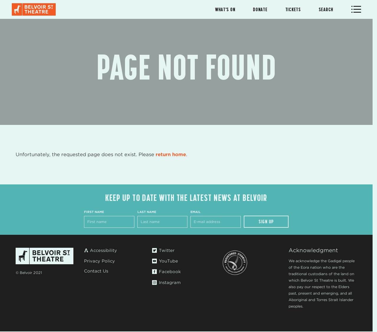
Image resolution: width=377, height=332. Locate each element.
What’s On (225, 9)
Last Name (146, 212)
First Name (94, 212)
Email (195, 212)
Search (326, 9)
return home (171, 154)
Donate (260, 9)
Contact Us (96, 271)
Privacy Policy (99, 261)
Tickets (293, 9)
